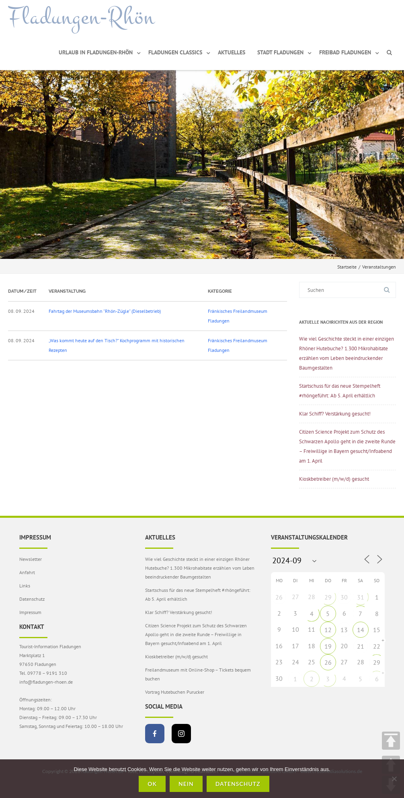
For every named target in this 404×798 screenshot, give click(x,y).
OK (152, 783)
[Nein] (394, 779)
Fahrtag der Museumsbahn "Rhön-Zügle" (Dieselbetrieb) (105, 311)
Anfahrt (27, 572)
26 (279, 597)
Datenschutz (32, 599)
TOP (391, 741)
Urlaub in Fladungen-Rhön (96, 52)
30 (344, 597)
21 (360, 646)
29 (328, 597)
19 (328, 646)
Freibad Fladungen (345, 52)
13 (344, 630)
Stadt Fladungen (280, 52)
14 (360, 630)
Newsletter (30, 559)
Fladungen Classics (175, 52)
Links (24, 586)
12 (328, 630)
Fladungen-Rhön (81, 17)
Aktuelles (231, 52)
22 (376, 646)
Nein (186, 783)
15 (376, 630)
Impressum (30, 612)
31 (360, 597)
